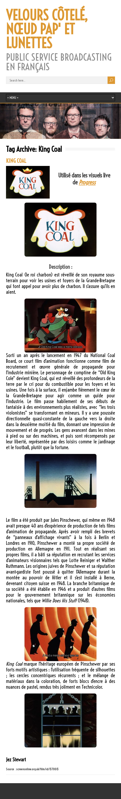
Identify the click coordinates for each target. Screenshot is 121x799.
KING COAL (16, 161)
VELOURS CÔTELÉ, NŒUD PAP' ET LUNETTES (47, 29)
